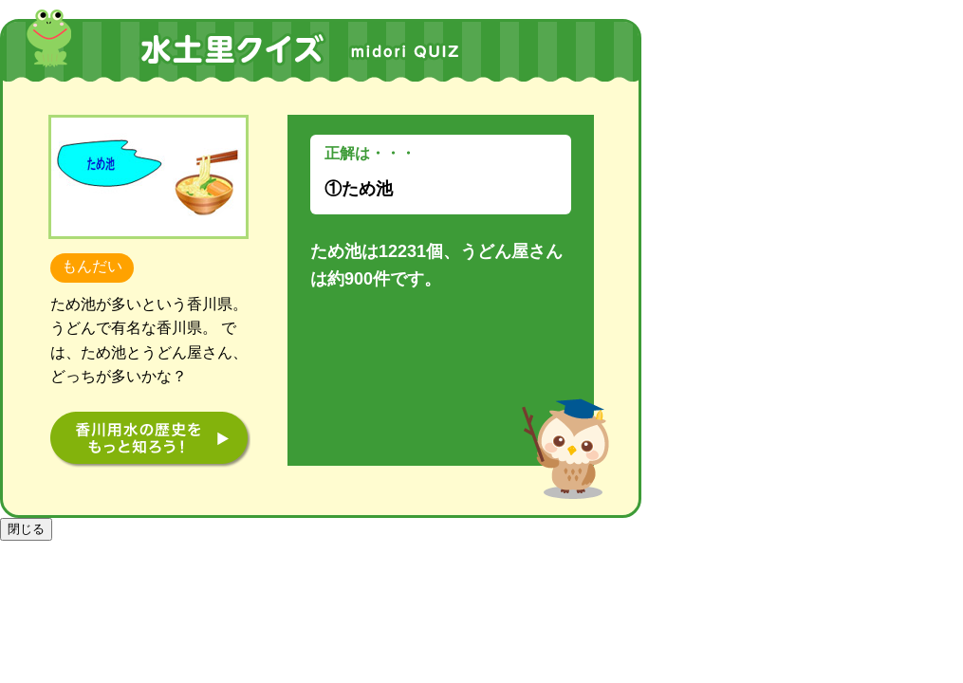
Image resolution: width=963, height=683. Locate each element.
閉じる (26, 529)
